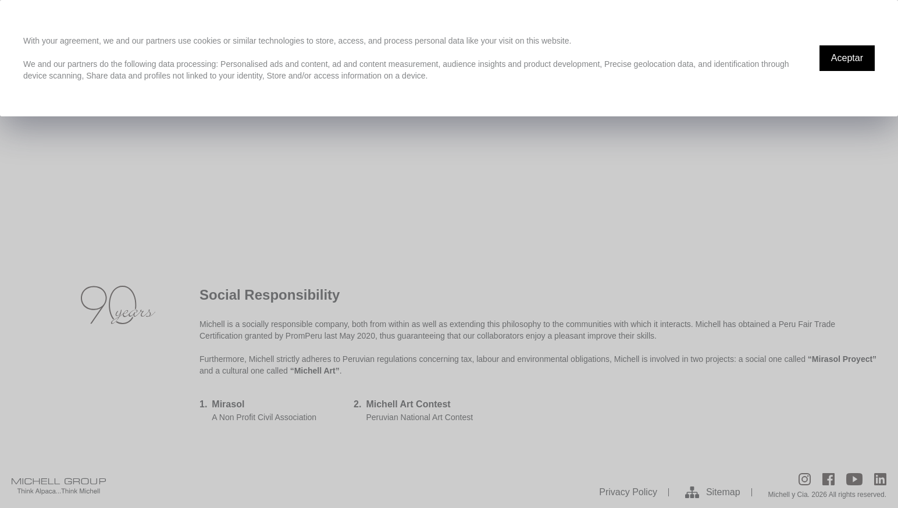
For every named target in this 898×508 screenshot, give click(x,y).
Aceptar (847, 58)
